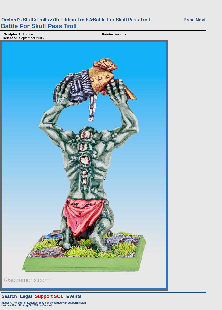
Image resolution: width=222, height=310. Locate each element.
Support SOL (49, 296)
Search (9, 296)
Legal (26, 296)
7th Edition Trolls (71, 19)
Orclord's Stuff (17, 19)
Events (73, 296)
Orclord (47, 305)
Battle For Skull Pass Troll (121, 19)
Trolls (43, 19)
